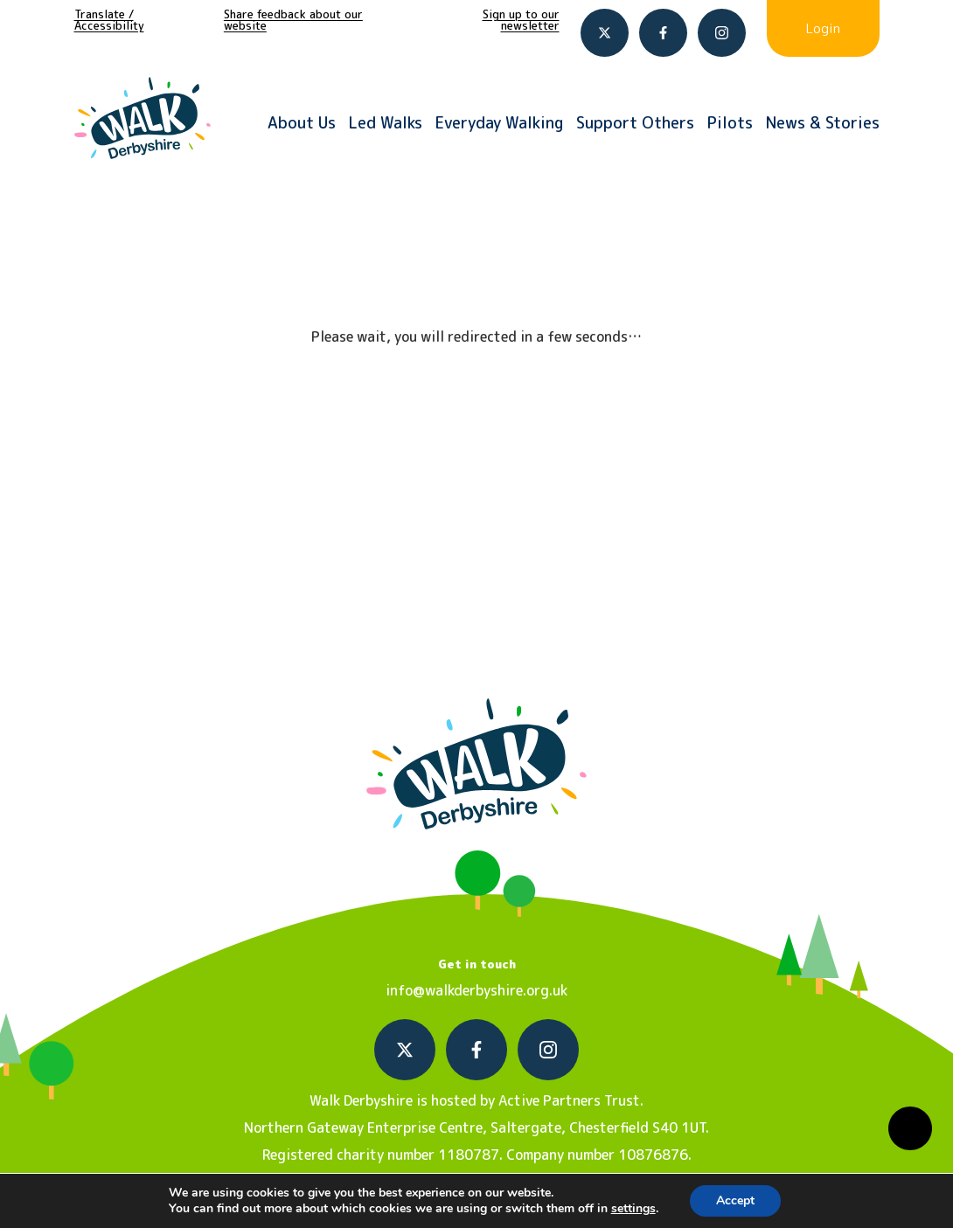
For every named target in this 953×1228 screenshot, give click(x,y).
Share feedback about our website (293, 19)
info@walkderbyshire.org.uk (476, 990)
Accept (735, 1200)
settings (633, 1209)
